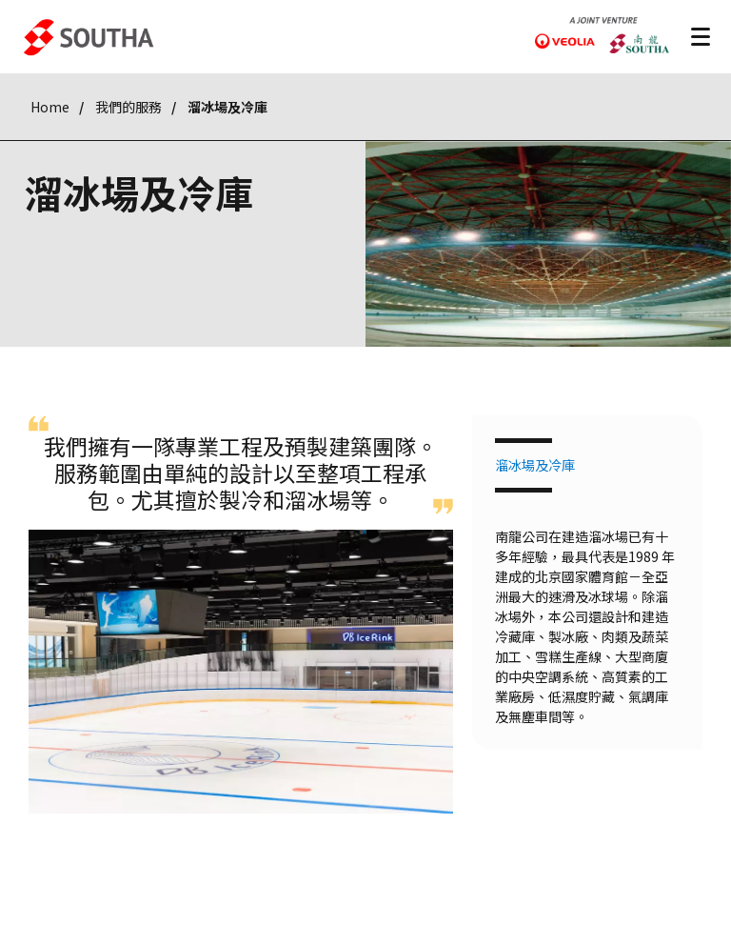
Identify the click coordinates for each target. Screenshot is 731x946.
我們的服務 (128, 106)
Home (49, 106)
